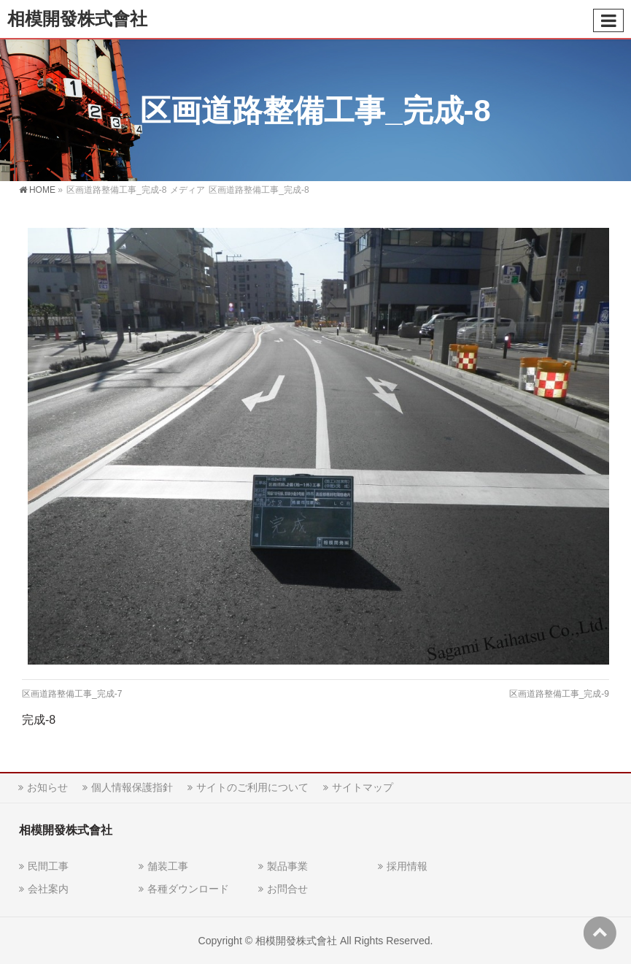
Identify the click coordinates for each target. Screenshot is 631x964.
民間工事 (48, 866)
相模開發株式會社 (77, 18)
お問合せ (287, 889)
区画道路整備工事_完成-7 (72, 694)
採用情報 (407, 866)
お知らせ (47, 787)
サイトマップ (362, 787)
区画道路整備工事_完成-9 (559, 694)
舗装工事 (167, 866)
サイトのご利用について (252, 787)
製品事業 (287, 866)
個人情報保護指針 (132, 787)
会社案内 (48, 889)
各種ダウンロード (188, 889)
